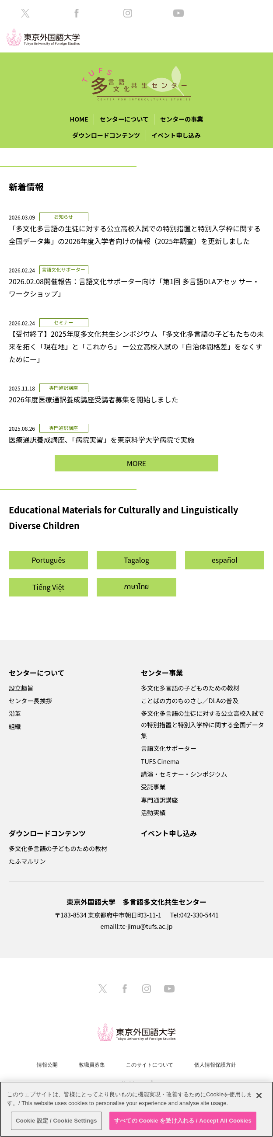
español (225, 560)
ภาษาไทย (136, 587)
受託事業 (153, 786)
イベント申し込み (176, 135)
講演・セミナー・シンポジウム (184, 774)
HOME (79, 119)
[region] (136, 1109)
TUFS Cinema (160, 761)
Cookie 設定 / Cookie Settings (56, 1120)
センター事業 (162, 672)
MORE (136, 463)
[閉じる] (259, 1095)
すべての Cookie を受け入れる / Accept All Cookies (183, 1120)
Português (48, 560)
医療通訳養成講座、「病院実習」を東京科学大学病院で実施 (105, 439)
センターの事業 (181, 119)
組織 (15, 726)
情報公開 (47, 1065)
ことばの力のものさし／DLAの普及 (189, 700)
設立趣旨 (21, 688)
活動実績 (153, 812)
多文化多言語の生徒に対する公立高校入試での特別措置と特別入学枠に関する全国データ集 (202, 724)
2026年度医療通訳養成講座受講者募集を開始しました (93, 399)
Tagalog (136, 560)
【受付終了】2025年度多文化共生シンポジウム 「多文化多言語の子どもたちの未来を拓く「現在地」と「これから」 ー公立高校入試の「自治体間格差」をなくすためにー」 (136, 346)
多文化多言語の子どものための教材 (190, 688)
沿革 (15, 713)
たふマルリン (27, 861)
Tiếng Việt (48, 587)
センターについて (124, 119)
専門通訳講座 (159, 799)
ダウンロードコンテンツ (106, 135)
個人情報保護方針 (215, 1065)
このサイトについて (149, 1065)
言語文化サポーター (168, 748)
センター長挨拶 (30, 700)
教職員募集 (92, 1065)
